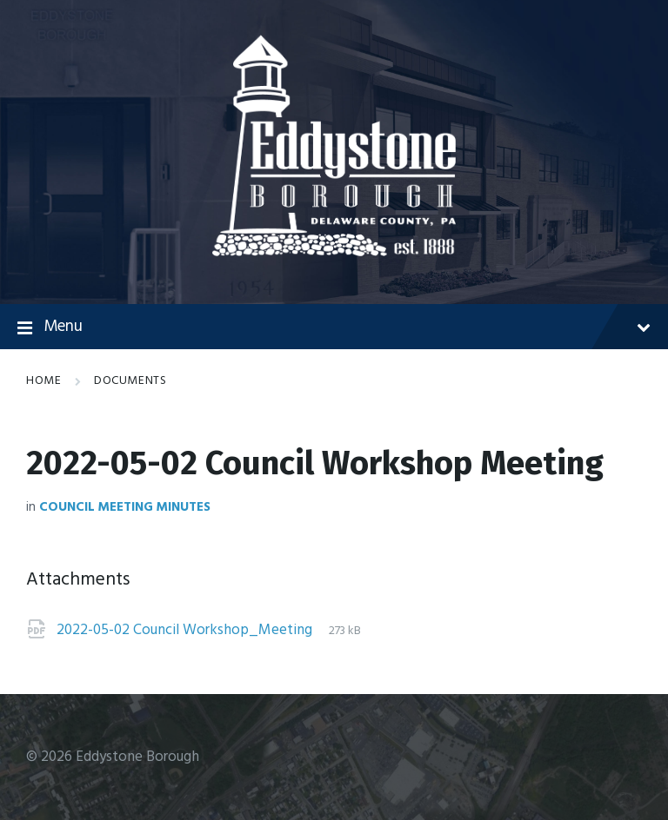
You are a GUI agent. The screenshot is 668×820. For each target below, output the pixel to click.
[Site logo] (334, 252)
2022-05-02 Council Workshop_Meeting (186, 630)
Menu (334, 327)
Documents (130, 381)
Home (43, 381)
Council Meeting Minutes (124, 507)
